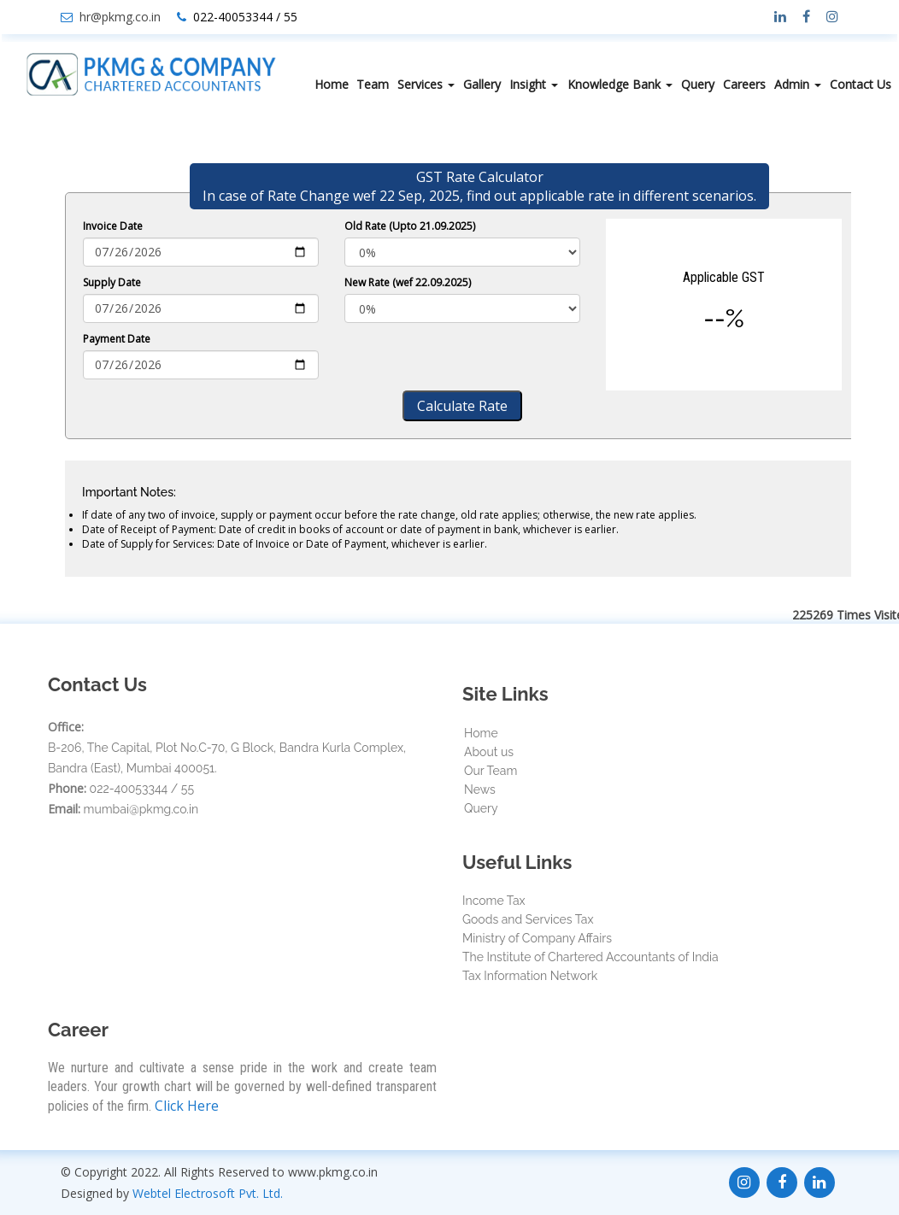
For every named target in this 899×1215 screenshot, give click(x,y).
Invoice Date (113, 226)
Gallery (482, 84)
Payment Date (116, 339)
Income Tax (494, 900)
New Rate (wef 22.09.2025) (407, 282)
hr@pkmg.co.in (120, 17)
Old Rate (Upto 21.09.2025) (409, 226)
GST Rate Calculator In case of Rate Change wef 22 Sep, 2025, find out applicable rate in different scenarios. (479, 186)
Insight (533, 84)
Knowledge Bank (620, 84)
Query (697, 84)
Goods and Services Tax (527, 919)
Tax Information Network (529, 976)
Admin (797, 84)
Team (372, 84)
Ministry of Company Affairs (537, 938)
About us (489, 752)
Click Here (187, 1105)
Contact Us (860, 84)
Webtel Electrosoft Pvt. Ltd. (207, 1193)
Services (426, 84)
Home (331, 84)
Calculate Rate (462, 405)
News (480, 789)
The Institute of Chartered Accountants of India (590, 957)
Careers (744, 84)
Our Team (490, 771)
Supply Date (112, 282)
